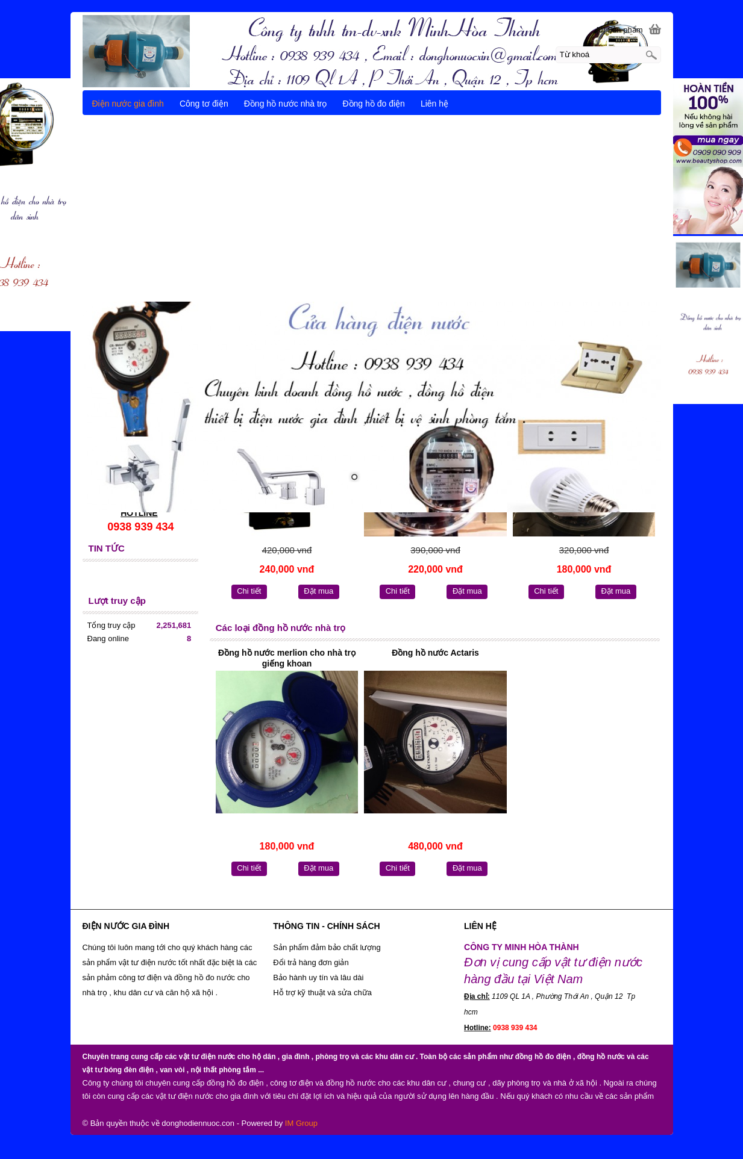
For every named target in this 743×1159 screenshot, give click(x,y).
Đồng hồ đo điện (373, 103)
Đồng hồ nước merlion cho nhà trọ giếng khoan (287, 658)
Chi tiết (249, 590)
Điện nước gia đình (128, 103)
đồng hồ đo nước (204, 977)
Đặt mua (318, 590)
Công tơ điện (204, 103)
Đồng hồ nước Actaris (435, 652)
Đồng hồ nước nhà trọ (285, 103)
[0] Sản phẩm (620, 29)
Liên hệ (434, 103)
